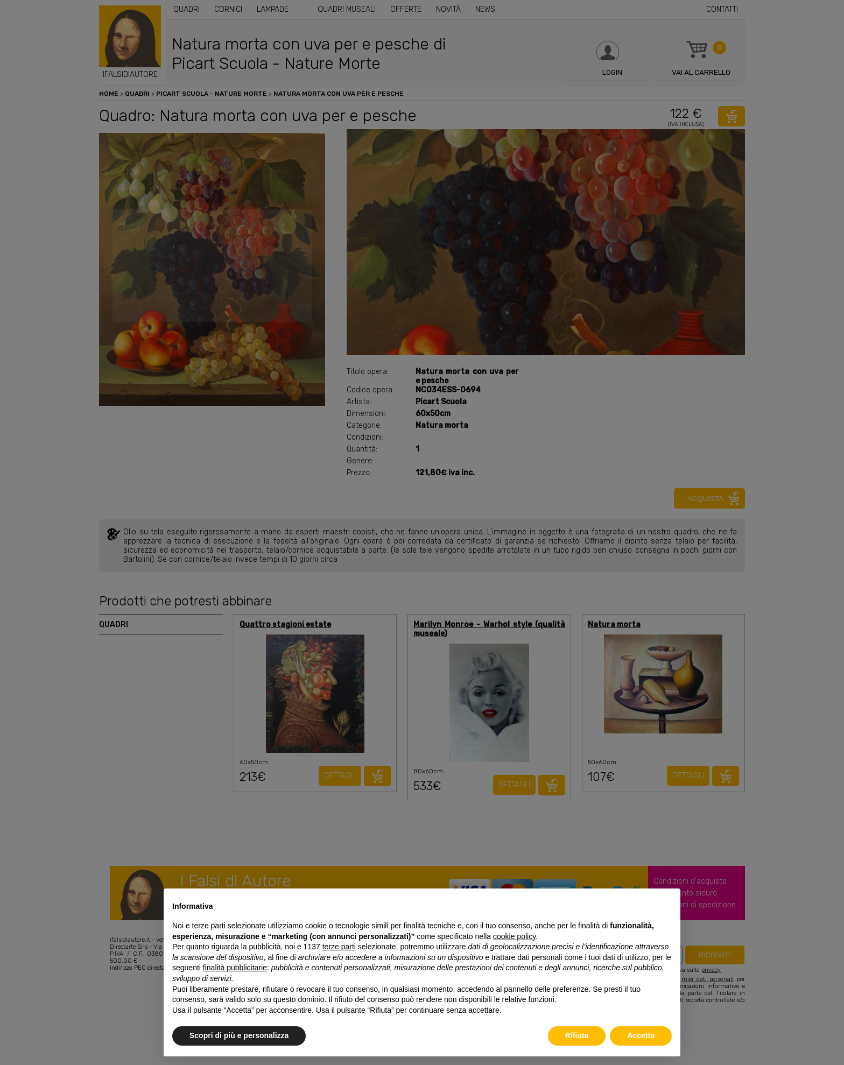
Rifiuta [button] (577, 1035)
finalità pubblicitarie (235, 967)
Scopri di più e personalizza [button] (239, 1035)
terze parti (339, 946)
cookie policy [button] (514, 936)
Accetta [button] (641, 1035)
